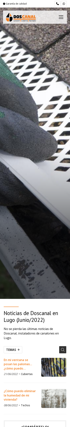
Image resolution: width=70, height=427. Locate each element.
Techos (25, 405)
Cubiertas (27, 374)
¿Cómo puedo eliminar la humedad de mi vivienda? (20, 395)
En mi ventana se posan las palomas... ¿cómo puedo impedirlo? (18, 364)
